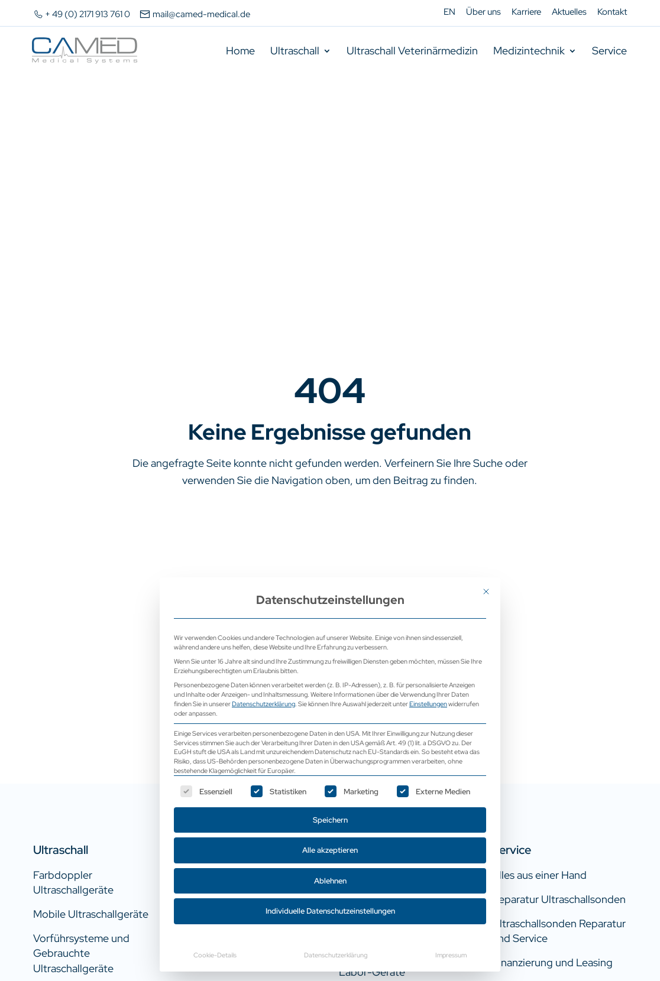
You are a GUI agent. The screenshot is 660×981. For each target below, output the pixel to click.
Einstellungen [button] (428, 703)
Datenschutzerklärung (263, 703)
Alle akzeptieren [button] (330, 850)
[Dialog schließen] (486, 591)
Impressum (451, 954)
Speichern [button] (330, 820)
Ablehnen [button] (330, 881)
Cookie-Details (215, 954)
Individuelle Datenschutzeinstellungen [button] (330, 911)
